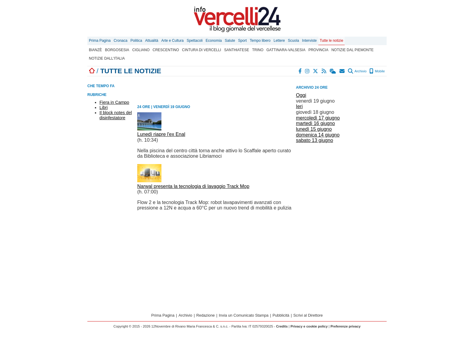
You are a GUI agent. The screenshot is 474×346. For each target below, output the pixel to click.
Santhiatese (236, 50)
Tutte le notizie (331, 40)
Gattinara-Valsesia (285, 50)
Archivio (357, 71)
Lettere (279, 40)
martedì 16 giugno (315, 123)
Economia (214, 40)
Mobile (377, 71)
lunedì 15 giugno (314, 129)
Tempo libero (260, 40)
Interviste (309, 40)
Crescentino (166, 50)
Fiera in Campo (114, 102)
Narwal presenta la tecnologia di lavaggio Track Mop (193, 186)
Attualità (151, 40)
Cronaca (120, 40)
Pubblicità (280, 315)
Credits (282, 326)
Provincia (318, 50)
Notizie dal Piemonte (352, 50)
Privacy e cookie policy (309, 326)
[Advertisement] (341, 181)
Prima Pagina (100, 40)
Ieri (299, 106)
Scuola (293, 40)
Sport (242, 40)
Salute (230, 40)
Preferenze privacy (345, 326)
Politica (136, 40)
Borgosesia (117, 50)
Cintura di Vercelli (201, 50)
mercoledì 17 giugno (318, 117)
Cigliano (140, 50)
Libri (103, 107)
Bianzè (95, 50)
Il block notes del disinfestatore (115, 115)
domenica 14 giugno (317, 134)
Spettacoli (195, 40)
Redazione (205, 315)
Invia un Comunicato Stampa (243, 315)
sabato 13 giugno (314, 140)
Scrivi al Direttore (308, 315)
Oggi (301, 95)
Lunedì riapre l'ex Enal (161, 134)
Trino (257, 50)
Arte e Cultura (172, 40)
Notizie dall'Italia (107, 58)
